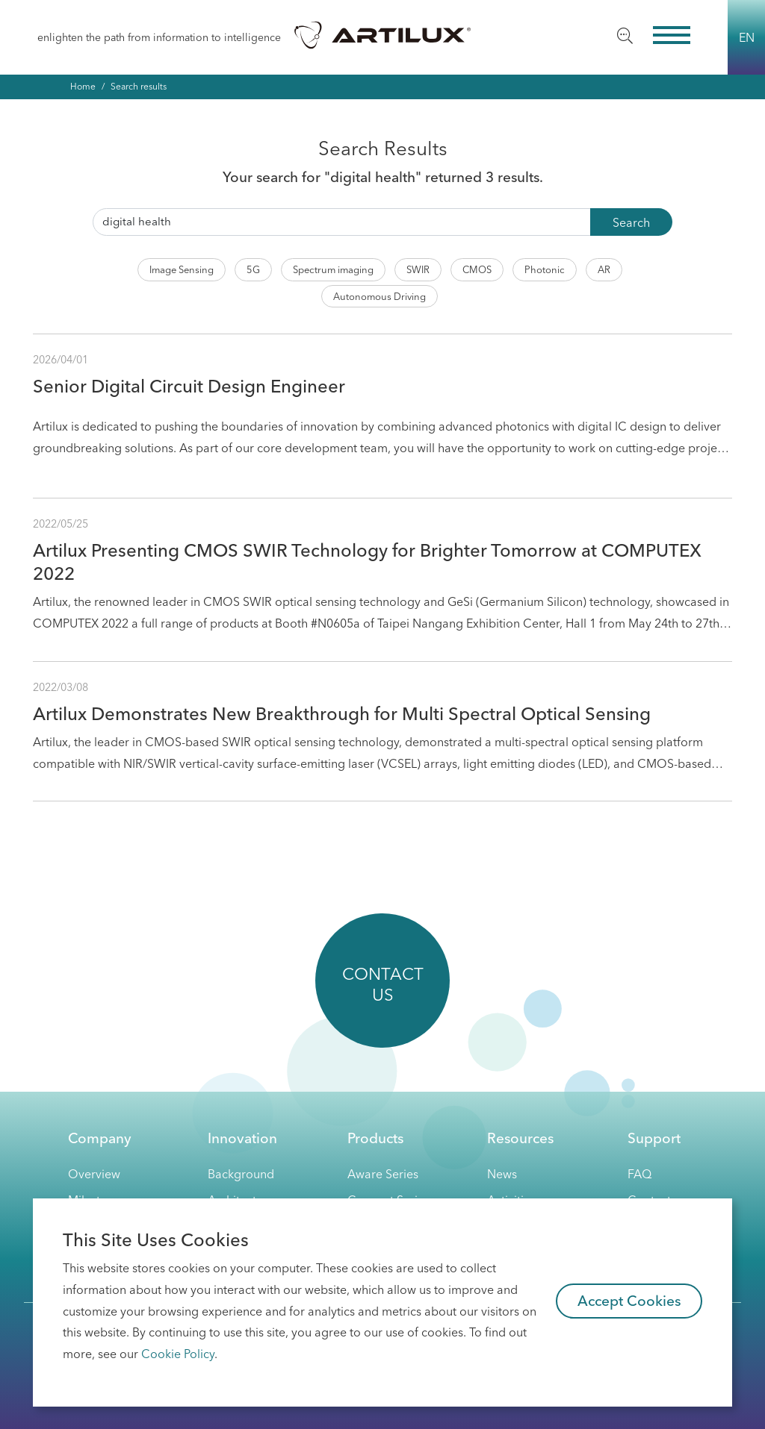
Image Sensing (181, 269)
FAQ (639, 1173)
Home (83, 86)
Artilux (382, 34)
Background (241, 1173)
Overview (94, 1173)
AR (604, 269)
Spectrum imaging (333, 269)
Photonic (544, 269)
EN (747, 37)
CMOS (477, 269)
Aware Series (382, 1173)
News (502, 1173)
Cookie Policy (177, 1353)
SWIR (418, 269)
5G (253, 269)
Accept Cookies (629, 1301)
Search (631, 222)
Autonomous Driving (379, 296)
